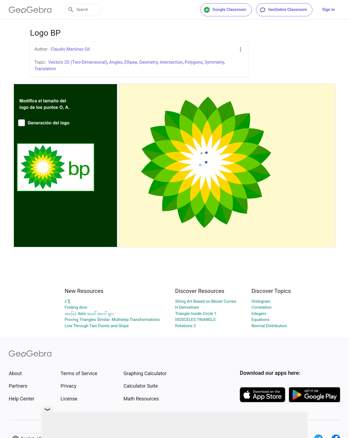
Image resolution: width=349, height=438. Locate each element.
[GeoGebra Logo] (30, 10)
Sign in (328, 9)
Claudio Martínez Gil (70, 49)
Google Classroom (225, 10)
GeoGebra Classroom (283, 10)
